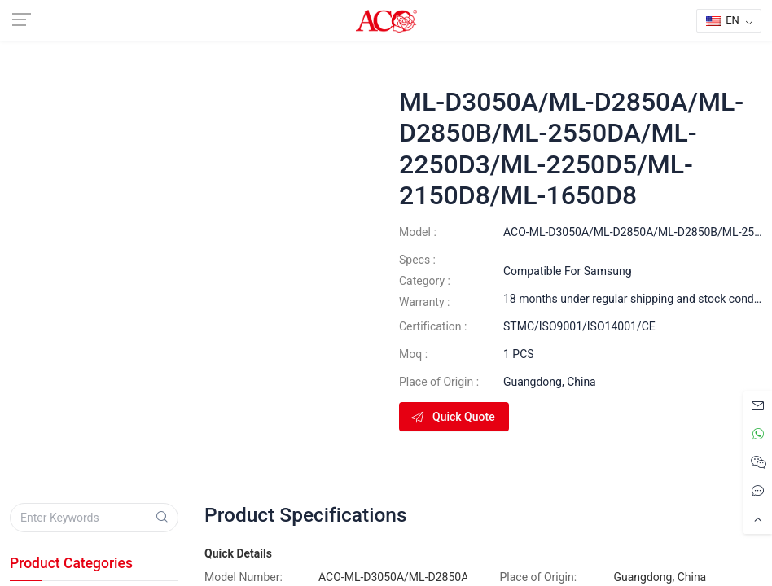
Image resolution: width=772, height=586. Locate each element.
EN (722, 20)
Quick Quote (452, 417)
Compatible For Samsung (567, 271)
